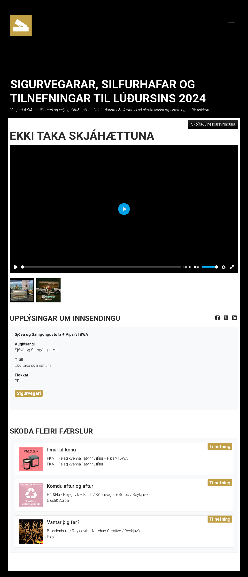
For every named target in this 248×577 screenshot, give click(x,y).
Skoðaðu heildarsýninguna (213, 124)
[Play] (16, 267)
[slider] (101, 267)
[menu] (231, 24)
